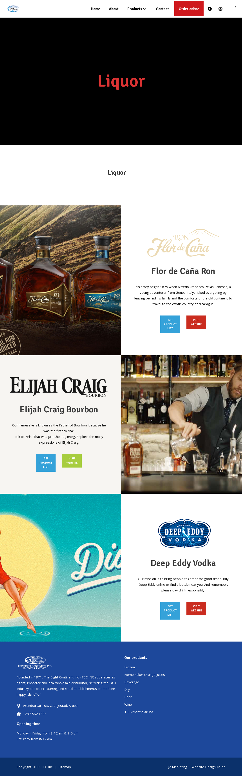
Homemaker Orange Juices (144, 674)
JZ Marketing (177, 767)
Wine (128, 704)
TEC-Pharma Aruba (138, 712)
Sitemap (65, 767)
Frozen (129, 667)
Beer (128, 697)
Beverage (131, 682)
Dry (127, 689)
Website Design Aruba (208, 767)
